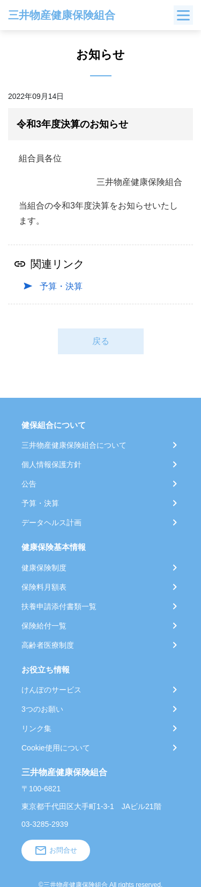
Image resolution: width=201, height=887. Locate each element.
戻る (100, 341)
